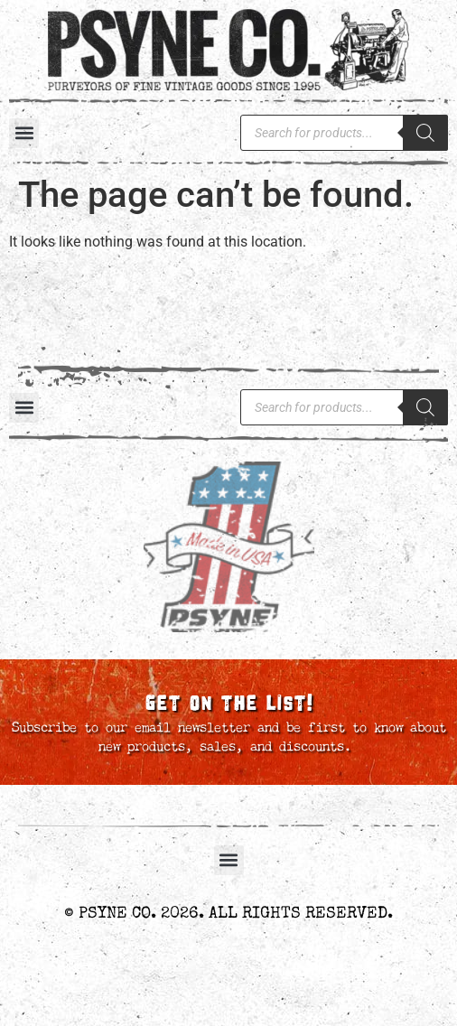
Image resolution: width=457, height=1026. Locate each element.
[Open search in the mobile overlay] (344, 133)
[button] (24, 133)
